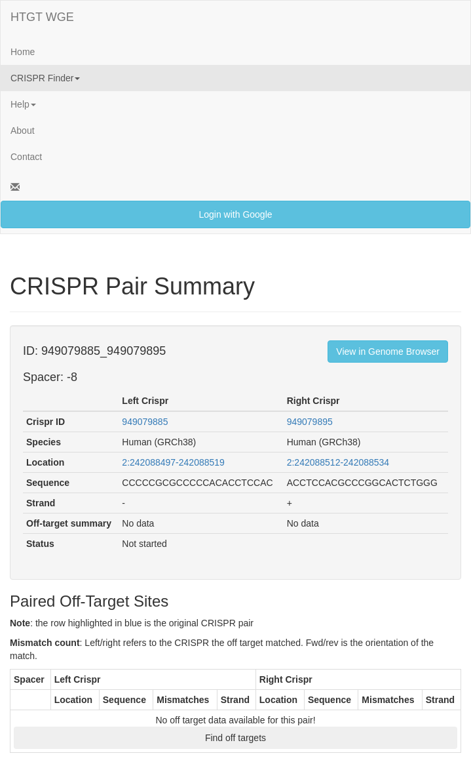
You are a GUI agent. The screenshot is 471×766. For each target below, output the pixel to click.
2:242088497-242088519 (173, 462)
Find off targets (235, 738)
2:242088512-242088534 (338, 462)
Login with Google (235, 214)
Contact (26, 156)
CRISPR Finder (45, 78)
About (22, 130)
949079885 (145, 421)
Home (22, 52)
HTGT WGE (42, 17)
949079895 (310, 421)
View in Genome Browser (388, 351)
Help (23, 104)
